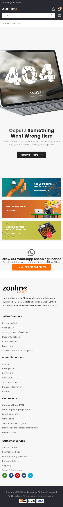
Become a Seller (10, 323)
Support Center (10, 447)
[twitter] (30, 475)
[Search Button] (51, 15)
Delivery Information (12, 386)
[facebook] (11, 475)
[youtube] (24, 475)
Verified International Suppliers (16, 350)
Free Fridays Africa (11, 414)
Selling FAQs (8, 327)
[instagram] (17, 475)
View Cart (7, 377)
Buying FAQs (8, 368)
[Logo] (9, 9)
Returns (6, 391)
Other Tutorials (9, 341)
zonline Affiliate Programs (15, 423)
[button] (59, 15)
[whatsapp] (4, 475)
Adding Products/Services (15, 332)
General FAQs (9, 432)
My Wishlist (7, 373)
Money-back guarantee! (14, 456)
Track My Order (9, 382)
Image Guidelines (11, 336)
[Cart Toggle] (59, 9)
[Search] (28, 15)
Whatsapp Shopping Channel (16, 409)
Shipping (6, 465)
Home (6, 23)
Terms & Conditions (12, 470)
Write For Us (8, 418)
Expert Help (7, 346)
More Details (12, 211)
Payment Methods (11, 451)
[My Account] (53, 9)
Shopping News (13, 405)
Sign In (5, 364)
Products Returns (10, 461)
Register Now (40, 190)
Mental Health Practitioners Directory (16, 427)
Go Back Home (29, 154)
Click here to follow (33, 267)
